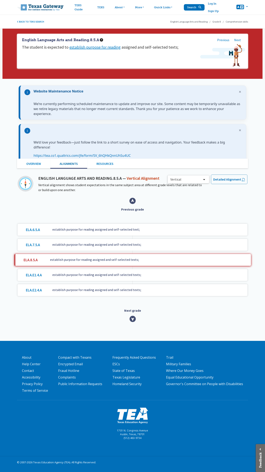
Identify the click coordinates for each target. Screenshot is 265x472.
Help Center (31, 364)
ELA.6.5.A (33, 229)
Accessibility (31, 377)
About (26, 357)
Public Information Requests (80, 384)
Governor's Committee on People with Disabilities (204, 384)
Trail (169, 357)
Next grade (132, 310)
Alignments (69, 164)
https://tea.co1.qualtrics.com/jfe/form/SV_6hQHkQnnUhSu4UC (82, 155)
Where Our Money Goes (185, 370)
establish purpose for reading (95, 47)
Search (194, 7)
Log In (212, 3)
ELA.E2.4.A (34, 290)
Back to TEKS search (30, 21)
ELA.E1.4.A (34, 275)
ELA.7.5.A (33, 244)
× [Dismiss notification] (240, 92)
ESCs (116, 364)
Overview (33, 164)
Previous (223, 40)
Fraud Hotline (68, 370)
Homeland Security (127, 384)
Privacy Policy (32, 384)
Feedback (260, 460)
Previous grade (132, 209)
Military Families (178, 364)
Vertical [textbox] (175, 179)
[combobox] (188, 179)
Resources (104, 164)
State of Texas (123, 370)
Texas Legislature (126, 377)
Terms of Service (35, 390)
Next (237, 40)
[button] (242, 7)
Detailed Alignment (227, 179)
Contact (28, 370)
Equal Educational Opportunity (189, 377)
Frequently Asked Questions (134, 357)
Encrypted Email (70, 364)
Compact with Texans (75, 357)
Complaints (67, 377)
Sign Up (213, 11)
